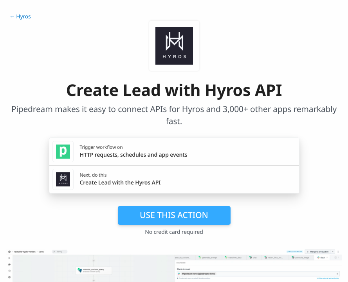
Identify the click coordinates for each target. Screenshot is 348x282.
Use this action (174, 215)
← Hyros (20, 16)
